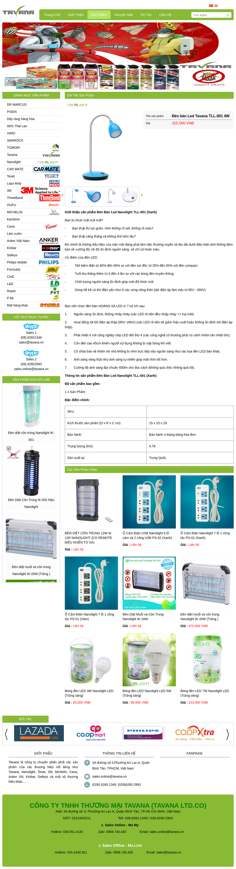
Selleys (12, 255)
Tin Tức (146, 15)
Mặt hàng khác (17, 305)
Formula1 (14, 269)
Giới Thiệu (76, 15)
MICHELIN (14, 212)
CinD (10, 276)
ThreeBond (15, 198)
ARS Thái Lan (17, 126)
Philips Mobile (17, 262)
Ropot (11, 291)
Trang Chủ (52, 15)
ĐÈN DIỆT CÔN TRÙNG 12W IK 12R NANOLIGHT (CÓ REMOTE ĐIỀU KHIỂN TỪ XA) (88, 537)
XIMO (11, 133)
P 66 (10, 298)
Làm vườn (14, 233)
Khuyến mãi (124, 15)
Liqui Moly (14, 183)
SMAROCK (15, 140)
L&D (10, 284)
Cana (11, 226)
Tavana (12, 155)
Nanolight (14, 162)
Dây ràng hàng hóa (20, 119)
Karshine (13, 219)
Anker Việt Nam (18, 241)
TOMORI (13, 147)
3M (9, 190)
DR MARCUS (17, 104)
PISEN (12, 112)
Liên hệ (165, 15)
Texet (11, 176)
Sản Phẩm (99, 15)
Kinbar (11, 248)
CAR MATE (15, 169)
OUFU (11, 205)
